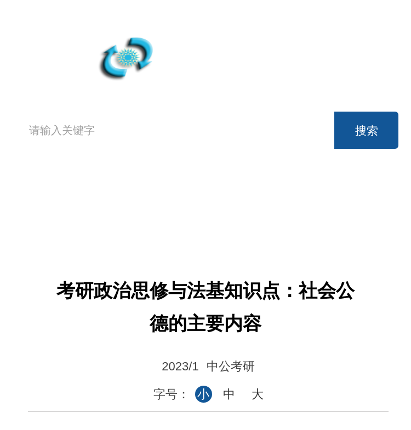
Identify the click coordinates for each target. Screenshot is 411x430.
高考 (129, 195)
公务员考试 (129, 219)
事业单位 (202, 219)
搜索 (366, 130)
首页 (41, 206)
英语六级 (275, 195)
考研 (348, 195)
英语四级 (202, 195)
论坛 (348, 219)
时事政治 (275, 219)
